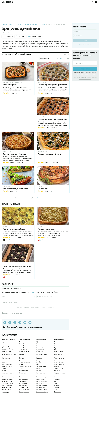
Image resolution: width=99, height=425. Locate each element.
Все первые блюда (41, 354)
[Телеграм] (4, 322)
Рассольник (39, 346)
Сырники (4, 363)
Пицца (3, 361)
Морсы (56, 381)
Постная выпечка (41, 385)
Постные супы (40, 383)
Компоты (56, 387)
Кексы (38, 365)
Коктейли (57, 379)
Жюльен (21, 361)
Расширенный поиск (85, 45)
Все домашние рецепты (9, 354)
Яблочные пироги (7, 348)
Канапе (21, 365)
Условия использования (48, 307)
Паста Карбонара (59, 361)
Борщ (38, 344)
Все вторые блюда (59, 354)
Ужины (4, 370)
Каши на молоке (24, 389)
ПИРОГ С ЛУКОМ (42, 82)
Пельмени (57, 346)
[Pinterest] (19, 322)
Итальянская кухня (7, 383)
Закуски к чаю (23, 370)
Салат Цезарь (23, 346)
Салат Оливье (23, 344)
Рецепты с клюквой (7, 350)
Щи (37, 342)
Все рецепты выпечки (42, 373)
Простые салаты (24, 342)
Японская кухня (6, 389)
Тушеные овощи (59, 352)
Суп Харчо (39, 352)
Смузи (56, 389)
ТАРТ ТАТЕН (41, 186)
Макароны (57, 370)
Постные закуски (41, 381)
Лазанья (56, 366)
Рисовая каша (23, 383)
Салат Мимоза (23, 350)
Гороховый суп (40, 348)
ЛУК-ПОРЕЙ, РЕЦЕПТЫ (43, 117)
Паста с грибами (59, 365)
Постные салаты (41, 379)
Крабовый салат (24, 352)
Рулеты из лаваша (24, 363)
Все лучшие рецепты (8, 373)
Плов (55, 344)
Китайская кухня (7, 385)
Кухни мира (5, 392)
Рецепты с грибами (7, 346)
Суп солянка (40, 350)
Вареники (57, 348)
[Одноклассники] (14, 322)
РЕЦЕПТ (5, 226)
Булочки (38, 363)
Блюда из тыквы (6, 352)
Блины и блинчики (7, 365)
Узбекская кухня (6, 387)
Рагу (55, 350)
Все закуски (22, 373)
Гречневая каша (23, 379)
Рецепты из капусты (7, 342)
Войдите (33, 292)
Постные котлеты (41, 389)
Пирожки (39, 368)
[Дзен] (29, 322)
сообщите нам (39, 198)
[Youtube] (24, 322)
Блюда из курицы (7, 366)
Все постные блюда (42, 392)
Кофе (55, 383)
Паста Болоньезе (59, 363)
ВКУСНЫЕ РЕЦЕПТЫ (8, 186)
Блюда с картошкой (7, 344)
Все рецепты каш (24, 392)
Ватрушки (39, 361)
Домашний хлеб (41, 366)
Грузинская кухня (7, 381)
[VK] (9, 322)
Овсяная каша (23, 381)
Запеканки (5, 368)
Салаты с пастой (59, 368)
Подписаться (85, 69)
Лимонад (56, 385)
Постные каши (40, 387)
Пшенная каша (23, 387)
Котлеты (56, 342)
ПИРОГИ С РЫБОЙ (42, 151)
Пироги (38, 370)
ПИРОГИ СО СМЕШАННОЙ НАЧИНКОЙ (12, 82)
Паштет (21, 368)
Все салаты (22, 354)
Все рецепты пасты (59, 373)
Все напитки (57, 392)
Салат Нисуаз (23, 348)
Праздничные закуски (25, 366)
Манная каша (23, 385)
